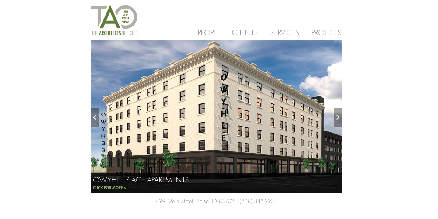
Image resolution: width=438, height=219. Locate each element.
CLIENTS (245, 32)
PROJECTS (326, 32)
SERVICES (284, 32)
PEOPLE (209, 32)
